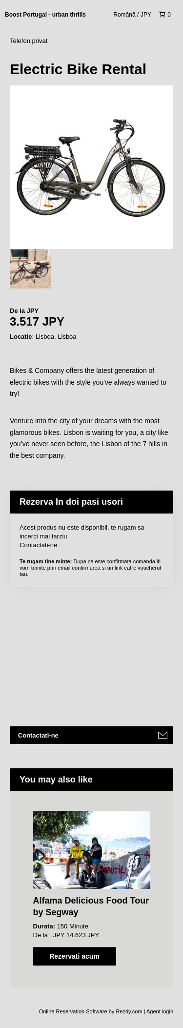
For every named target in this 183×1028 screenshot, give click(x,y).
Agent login (159, 1011)
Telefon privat (28, 40)
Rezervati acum (74, 956)
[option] (30, 268)
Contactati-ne (38, 545)
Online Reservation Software (73, 1011)
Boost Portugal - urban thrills (45, 14)
